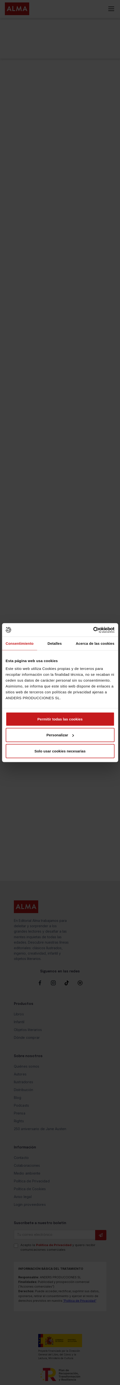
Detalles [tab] (54, 643)
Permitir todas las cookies (60, 719)
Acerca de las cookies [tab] (95, 643)
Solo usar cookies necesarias (59, 751)
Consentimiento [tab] (20, 643)
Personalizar (60, 735)
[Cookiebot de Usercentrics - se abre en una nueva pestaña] (93, 630)
